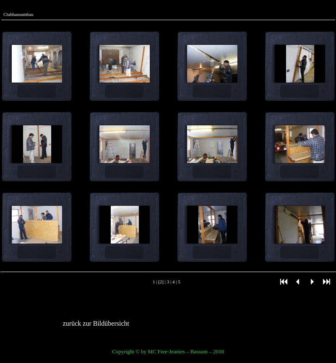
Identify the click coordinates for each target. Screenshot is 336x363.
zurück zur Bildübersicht (96, 323)
